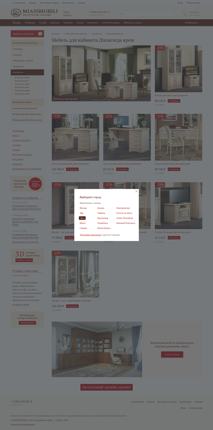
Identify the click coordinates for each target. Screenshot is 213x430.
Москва (83, 208)
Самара (83, 228)
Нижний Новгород (125, 223)
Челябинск (102, 223)
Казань (100, 208)
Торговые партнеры (90, 235)
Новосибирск (103, 228)
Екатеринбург (123, 208)
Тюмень (101, 213)
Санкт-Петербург (124, 218)
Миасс (83, 223)
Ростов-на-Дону (124, 213)
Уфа (81, 213)
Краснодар (102, 218)
